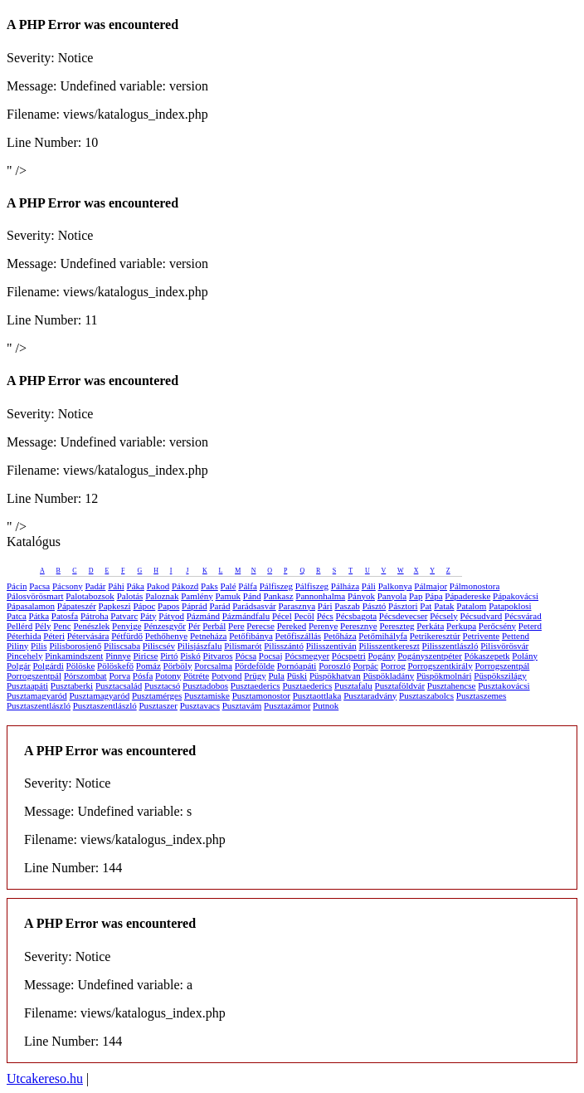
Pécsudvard (481, 616)
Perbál (214, 626)
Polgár (19, 666)
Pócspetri (349, 656)
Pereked (291, 626)
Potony (168, 676)
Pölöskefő (115, 666)
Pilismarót (242, 646)
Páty (148, 616)
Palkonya (395, 586)
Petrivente (481, 636)
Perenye (323, 626)
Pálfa (247, 586)
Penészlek (91, 626)
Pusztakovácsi (503, 685)
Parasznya (297, 606)
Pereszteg (396, 626)
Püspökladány (388, 676)
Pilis (39, 646)
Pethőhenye (166, 636)
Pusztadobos (205, 685)
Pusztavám (242, 705)
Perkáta (430, 626)
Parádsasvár (254, 606)
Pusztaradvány (370, 695)
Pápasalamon (31, 606)
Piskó (190, 656)
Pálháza (345, 586)
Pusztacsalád (118, 685)
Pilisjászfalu (200, 646)
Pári (325, 606)
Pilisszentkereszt (389, 646)
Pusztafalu (353, 685)
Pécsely (444, 616)
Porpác (365, 666)
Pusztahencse (451, 685)
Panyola (391, 596)
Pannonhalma (320, 596)
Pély (43, 626)
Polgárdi (47, 666)
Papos (168, 606)
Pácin (17, 586)
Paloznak (161, 596)
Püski (297, 676)
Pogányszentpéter (429, 656)
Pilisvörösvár (504, 646)
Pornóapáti (297, 666)
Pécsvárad (523, 616)
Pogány (382, 656)
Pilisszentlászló (450, 646)
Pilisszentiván (331, 646)
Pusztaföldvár (400, 685)
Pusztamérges (157, 695)
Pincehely (24, 656)
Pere (236, 626)
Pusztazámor (287, 705)
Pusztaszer (158, 705)
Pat (425, 606)
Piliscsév (159, 646)
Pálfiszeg (276, 586)
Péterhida (24, 636)
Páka (135, 586)
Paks (209, 586)
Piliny (17, 646)
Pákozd (185, 586)
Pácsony (67, 586)
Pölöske (80, 666)
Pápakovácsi (515, 596)
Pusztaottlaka (317, 695)
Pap (416, 596)
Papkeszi (115, 606)
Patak (444, 606)
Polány (525, 656)
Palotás (130, 596)
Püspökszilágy (500, 676)
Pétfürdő (127, 636)
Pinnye (118, 656)
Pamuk (228, 596)
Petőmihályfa (382, 636)
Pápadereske (467, 596)
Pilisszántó (284, 646)
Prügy (254, 676)
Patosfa (64, 616)
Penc (62, 626)
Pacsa (39, 586)
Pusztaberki (72, 685)
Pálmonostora (475, 586)
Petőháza (340, 636)
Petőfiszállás (298, 636)
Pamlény (197, 596)
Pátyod (171, 616)
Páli (369, 586)
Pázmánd (203, 616)
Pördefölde (255, 666)
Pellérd (19, 626)
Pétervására (88, 636)
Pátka (39, 616)
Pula (276, 676)
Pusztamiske (207, 695)
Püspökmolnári (444, 676)
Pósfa (143, 676)
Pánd (252, 596)
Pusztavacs (200, 705)
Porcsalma (213, 666)
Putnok (325, 705)
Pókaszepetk (487, 656)
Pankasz (279, 596)
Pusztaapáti (27, 685)
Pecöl (304, 616)
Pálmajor (430, 586)
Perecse (260, 626)
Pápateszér (76, 606)
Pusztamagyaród (37, 695)
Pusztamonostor (261, 695)
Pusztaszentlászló (39, 705)
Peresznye (358, 626)
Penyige (126, 626)
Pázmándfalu (246, 616)
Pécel (282, 616)
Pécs (325, 616)
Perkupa (461, 626)
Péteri (54, 636)
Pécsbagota (356, 616)
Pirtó (169, 656)
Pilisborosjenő (75, 646)
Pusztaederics (255, 685)
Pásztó (375, 606)
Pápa (433, 596)
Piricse (145, 656)
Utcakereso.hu (45, 1078)
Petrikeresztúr (435, 636)
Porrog (393, 666)
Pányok (361, 596)
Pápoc (144, 606)
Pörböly (177, 666)
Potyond (227, 676)
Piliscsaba (122, 646)
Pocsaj (271, 656)
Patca (17, 616)
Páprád (194, 606)
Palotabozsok (90, 596)
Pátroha (94, 616)
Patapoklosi (510, 606)
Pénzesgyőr (165, 626)
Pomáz (148, 666)
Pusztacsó (162, 685)
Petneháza (208, 636)
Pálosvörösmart (35, 596)
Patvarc (124, 616)
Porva (119, 676)
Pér (194, 626)
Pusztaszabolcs (426, 695)
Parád (219, 606)
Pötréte (196, 676)
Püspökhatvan (335, 676)
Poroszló (335, 666)
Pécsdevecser (403, 616)
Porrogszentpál (501, 666)
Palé (228, 586)
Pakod (158, 586)
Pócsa (245, 656)
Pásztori (402, 606)
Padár (95, 586)
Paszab (347, 606)
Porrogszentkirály (439, 666)
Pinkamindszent (74, 656)
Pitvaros (218, 656)
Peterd (530, 626)
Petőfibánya (251, 636)
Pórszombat (85, 676)
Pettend (515, 636)
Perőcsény (497, 626)
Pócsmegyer (307, 656)
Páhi (116, 586)
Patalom (471, 606)
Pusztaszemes (481, 695)
